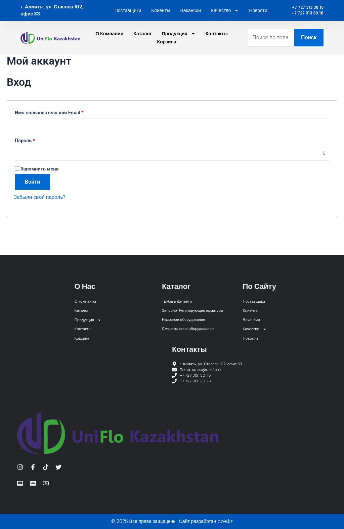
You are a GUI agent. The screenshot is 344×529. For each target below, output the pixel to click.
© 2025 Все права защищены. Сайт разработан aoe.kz (172, 521)
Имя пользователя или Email (64, 126)
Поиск (309, 51)
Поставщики (128, 17)
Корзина (166, 55)
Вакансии (190, 17)
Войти (32, 197)
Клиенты (160, 17)
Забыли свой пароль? (41, 212)
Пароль (39, 155)
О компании (109, 47)
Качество (225, 17)
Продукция (179, 48)
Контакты (217, 47)
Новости (258, 17)
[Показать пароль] (325, 168)
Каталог (142, 47)
